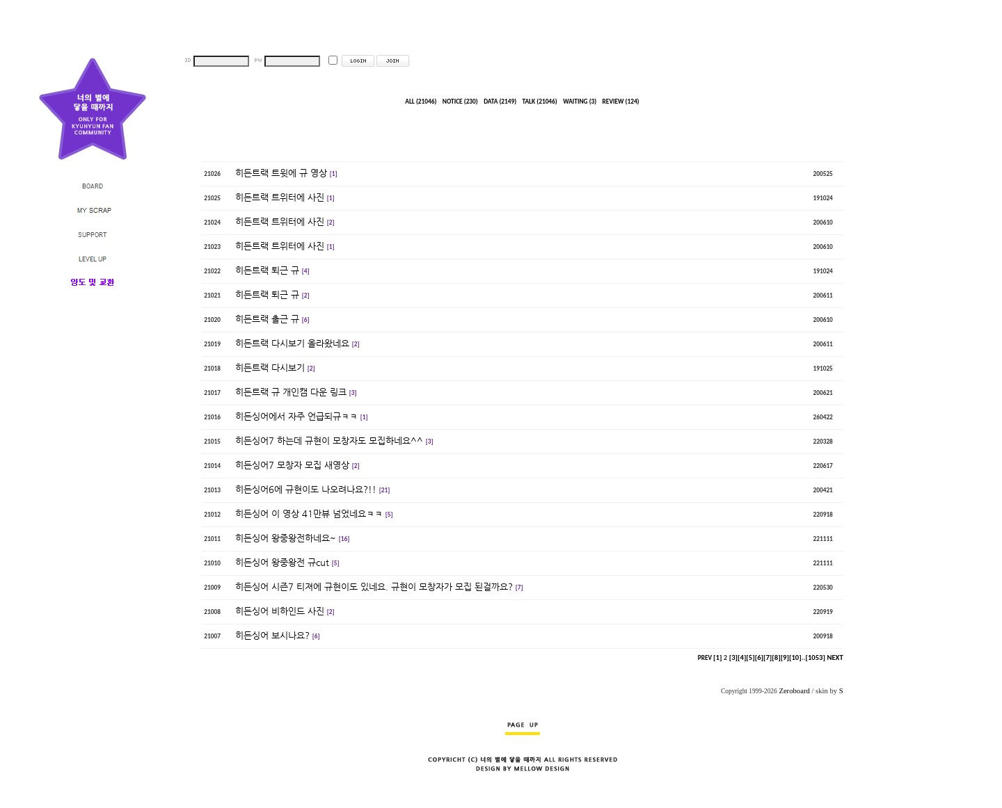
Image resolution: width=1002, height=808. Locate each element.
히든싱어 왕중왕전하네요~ (285, 538)
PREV (705, 658)
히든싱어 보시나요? (272, 635)
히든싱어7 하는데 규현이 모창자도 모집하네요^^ (329, 440)
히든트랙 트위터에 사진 (279, 197)
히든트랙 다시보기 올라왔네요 (292, 343)
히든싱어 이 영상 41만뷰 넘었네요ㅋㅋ (309, 513)
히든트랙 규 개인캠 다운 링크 (291, 392)
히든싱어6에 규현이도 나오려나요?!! (305, 489)
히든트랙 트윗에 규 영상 (281, 173)
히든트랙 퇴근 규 (267, 270)
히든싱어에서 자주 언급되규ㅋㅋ (296, 416)
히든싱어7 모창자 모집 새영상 (292, 465)
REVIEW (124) (621, 101)
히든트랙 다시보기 (270, 367)
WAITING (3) (579, 101)
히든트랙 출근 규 (267, 319)
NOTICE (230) (460, 101)
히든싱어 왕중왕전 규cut (282, 562)
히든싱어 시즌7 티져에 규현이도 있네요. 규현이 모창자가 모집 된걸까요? (374, 586)
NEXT (835, 657)
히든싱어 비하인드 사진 (279, 611)
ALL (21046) (420, 101)
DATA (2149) (500, 101)
